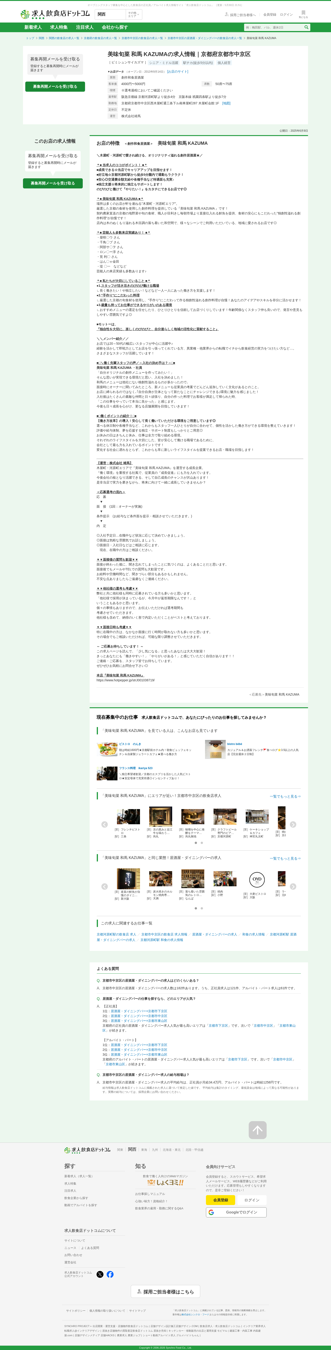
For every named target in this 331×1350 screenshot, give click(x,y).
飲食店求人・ (220, 1326)
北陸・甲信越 (194, 1149)
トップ (30, 38)
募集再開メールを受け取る (55, 86)
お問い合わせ (73, 1255)
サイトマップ (137, 1310)
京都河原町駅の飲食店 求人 (116, 934)
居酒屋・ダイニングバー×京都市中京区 (139, 1016)
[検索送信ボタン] (306, 27)
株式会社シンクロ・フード (195, 1314)
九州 (155, 1149)
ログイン (252, 1200)
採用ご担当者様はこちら (168, 1291)
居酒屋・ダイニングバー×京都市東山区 (139, 1021)
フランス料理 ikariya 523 (135, 768)
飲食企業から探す (76, 1198)
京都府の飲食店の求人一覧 (100, 38)
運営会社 (70, 1262)
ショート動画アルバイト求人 (171, 1335)
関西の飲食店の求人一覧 (64, 38)
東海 (144, 1149)
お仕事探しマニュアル (150, 1194)
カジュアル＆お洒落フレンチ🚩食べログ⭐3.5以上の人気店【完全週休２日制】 (263, 752)
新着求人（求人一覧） (79, 1176)
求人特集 (59, 27)
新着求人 (33, 27)
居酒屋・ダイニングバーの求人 (214, 934)
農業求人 (128, 1335)
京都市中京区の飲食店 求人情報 (164, 934)
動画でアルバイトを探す (80, 1205)
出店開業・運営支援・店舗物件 (120, 1326)
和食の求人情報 (253, 934)
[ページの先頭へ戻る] (258, 1130)
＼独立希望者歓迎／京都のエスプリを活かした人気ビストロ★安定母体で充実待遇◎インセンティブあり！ (155, 776)
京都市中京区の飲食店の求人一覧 (142, 38)
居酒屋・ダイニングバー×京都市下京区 (139, 1011)
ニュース (70, 1248)
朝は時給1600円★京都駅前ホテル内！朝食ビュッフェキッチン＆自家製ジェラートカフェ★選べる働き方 (155, 752)
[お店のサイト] (177, 71)
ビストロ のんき (130, 744)
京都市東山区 (115, 1064)
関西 (41, 38)
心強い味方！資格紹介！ (151, 1201)
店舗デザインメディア (94, 1335)
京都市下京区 (218, 1025)
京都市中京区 (263, 1025)
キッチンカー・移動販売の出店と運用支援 (197, 1330)
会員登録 (220, 1200)
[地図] (226, 103)
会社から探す (115, 27)
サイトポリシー (76, 1310)
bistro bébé (234, 744)
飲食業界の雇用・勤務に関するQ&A (159, 1208)
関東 (120, 1149)
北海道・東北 (172, 1149)
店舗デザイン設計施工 (174, 1326)
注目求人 (85, 27)
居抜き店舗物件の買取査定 (134, 1330)
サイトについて (74, 1240)
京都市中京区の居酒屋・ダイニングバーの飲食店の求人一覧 (205, 38)
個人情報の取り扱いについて (107, 1310)
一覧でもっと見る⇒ (285, 796)
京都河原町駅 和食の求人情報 (161, 940)
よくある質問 (90, 1248)
